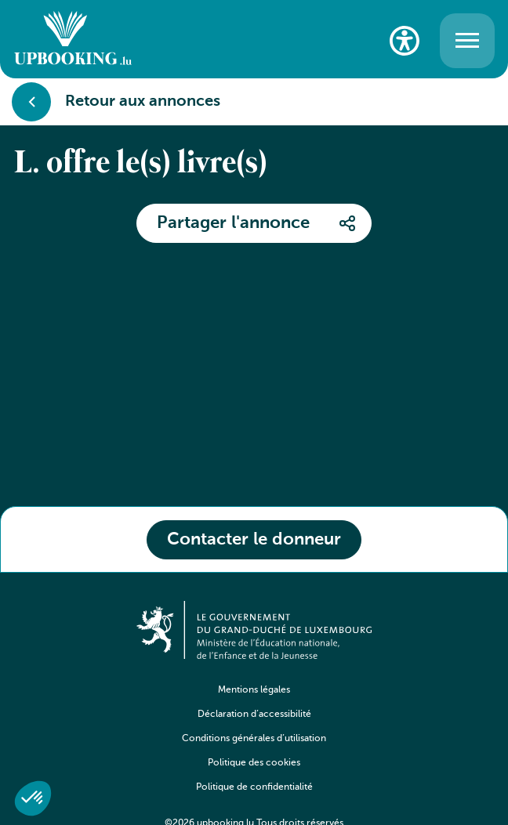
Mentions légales (254, 690)
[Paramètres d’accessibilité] (404, 40)
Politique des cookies (254, 763)
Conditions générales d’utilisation (254, 739)
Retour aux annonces (116, 101)
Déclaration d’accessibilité (254, 714)
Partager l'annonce (233, 223)
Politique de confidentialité (254, 787)
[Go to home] (73, 40)
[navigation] (254, 750)
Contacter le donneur (254, 539)
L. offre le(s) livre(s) (140, 164)
